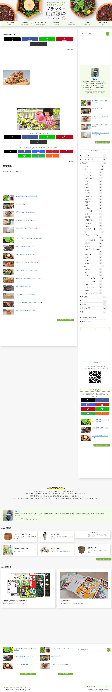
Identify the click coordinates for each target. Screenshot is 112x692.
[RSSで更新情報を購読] (52, 141)
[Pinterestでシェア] (53, 39)
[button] (67, 39)
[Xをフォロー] (24, 141)
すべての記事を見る (101, 142)
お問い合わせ (86, 321)
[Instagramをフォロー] (32, 141)
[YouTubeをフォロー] (36, 141)
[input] (95, 34)
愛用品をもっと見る (103, 559)
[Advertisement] (38, 55)
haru (95, 79)
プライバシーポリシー (89, 317)
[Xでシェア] (9, 39)
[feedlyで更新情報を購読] (48, 141)
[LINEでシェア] (38, 39)
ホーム (84, 686)
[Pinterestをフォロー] (40, 141)
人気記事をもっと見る (65, 305)
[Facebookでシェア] (24, 39)
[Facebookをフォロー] (28, 141)
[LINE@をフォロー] (44, 141)
